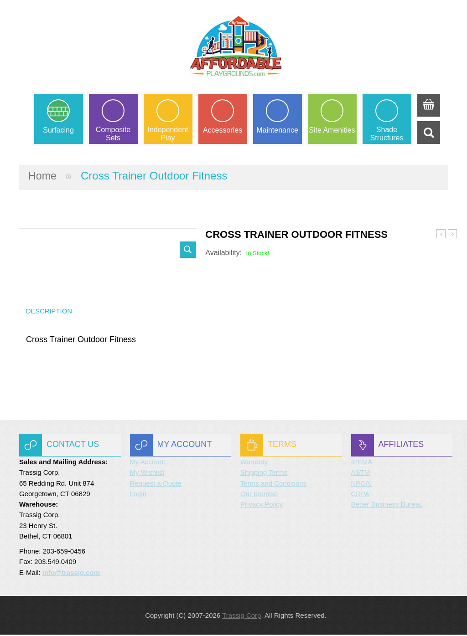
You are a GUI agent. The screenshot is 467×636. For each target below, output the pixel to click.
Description (49, 312)
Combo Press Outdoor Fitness (441, 235)
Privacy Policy (261, 505)
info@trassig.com (71, 574)
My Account (148, 463)
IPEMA (362, 463)
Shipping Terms (263, 474)
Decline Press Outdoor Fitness (452, 235)
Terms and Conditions (273, 484)
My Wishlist (147, 474)
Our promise (259, 495)
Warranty (254, 463)
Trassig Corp (241, 617)
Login (138, 495)
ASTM (360, 474)
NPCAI (361, 484)
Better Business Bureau (387, 505)
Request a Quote (156, 484)
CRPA (360, 495)
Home (42, 176)
